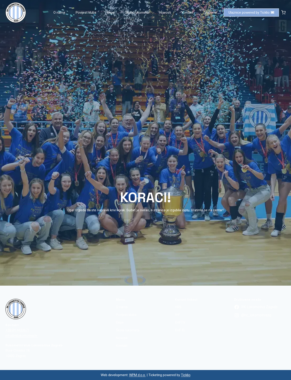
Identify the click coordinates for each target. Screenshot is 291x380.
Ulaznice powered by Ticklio (251, 12)
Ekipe (111, 12)
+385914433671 (17, 330)
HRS (178, 307)
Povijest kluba (86, 12)
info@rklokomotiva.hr (21, 336)
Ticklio (186, 375)
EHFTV (180, 322)
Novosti (165, 12)
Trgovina (210, 12)
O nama (59, 12)
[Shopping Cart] (283, 12)
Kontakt (187, 12)
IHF (177, 315)
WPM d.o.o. (137, 375)
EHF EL (180, 330)
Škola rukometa (137, 12)
